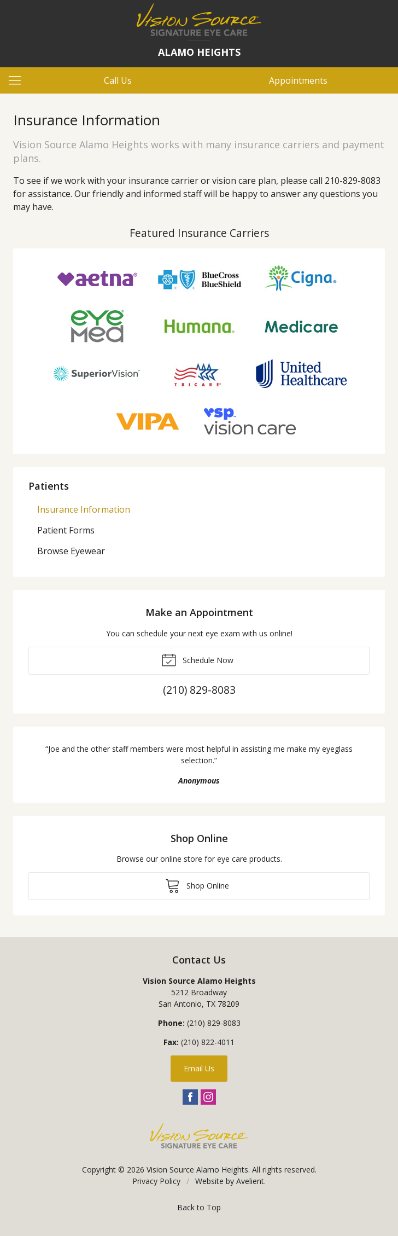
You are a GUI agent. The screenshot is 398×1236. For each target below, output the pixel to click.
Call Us (118, 80)
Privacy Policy (156, 1181)
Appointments (298, 80)
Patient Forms (66, 530)
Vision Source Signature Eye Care (199, 1135)
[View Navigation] (18, 80)
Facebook (190, 1097)
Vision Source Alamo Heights (197, 1169)
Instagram (208, 1097)
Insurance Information (83, 509)
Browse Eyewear (71, 551)
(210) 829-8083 (214, 1023)
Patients (48, 485)
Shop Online (197, 885)
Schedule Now (197, 659)
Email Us (199, 1068)
